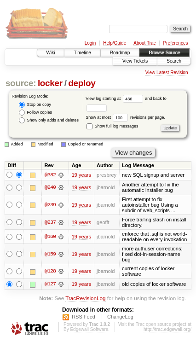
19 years (81, 175)
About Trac (144, 43)
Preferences (175, 43)
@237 (50, 222)
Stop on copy (35, 105)
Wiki (50, 52)
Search (174, 61)
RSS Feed (83, 316)
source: (21, 83)
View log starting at (115, 98)
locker (50, 83)
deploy (81, 83)
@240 (50, 187)
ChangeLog (120, 316)
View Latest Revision (166, 72)
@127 (50, 284)
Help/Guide (114, 43)
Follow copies (35, 113)
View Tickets (135, 61)
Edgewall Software (89, 329)
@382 (50, 175)
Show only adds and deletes (49, 120)
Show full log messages (112, 126)
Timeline (82, 52)
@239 (50, 205)
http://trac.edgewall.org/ (167, 329)
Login (90, 43)
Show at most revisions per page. (125, 117)
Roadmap (120, 52)
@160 (50, 236)
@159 (50, 254)
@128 (50, 271)
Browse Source (164, 52)
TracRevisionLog (85, 298)
